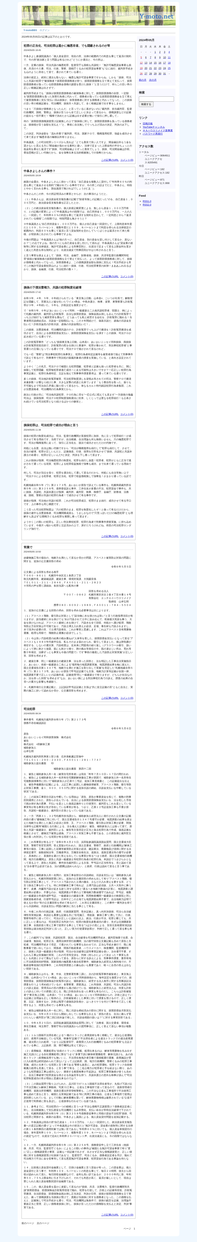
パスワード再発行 (153, 133)
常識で (28, 547)
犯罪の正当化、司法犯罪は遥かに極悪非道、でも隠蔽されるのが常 (67, 45)
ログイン (45, 30)
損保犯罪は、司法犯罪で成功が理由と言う (51, 425)
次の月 (153, 79)
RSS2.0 (147, 204)
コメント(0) (126, 160)
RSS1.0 (147, 201)
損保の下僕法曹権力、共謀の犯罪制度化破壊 (52, 287)
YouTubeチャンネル (154, 127)
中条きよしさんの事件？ (39, 171)
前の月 (142, 79)
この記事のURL (110, 160)
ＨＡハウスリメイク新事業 (158, 130)
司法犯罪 (29, 709)
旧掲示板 (148, 123)
